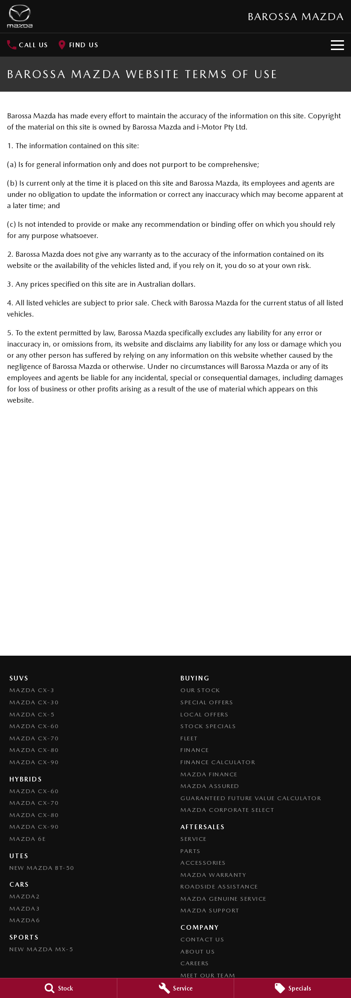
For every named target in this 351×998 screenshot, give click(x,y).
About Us (197, 951)
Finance (194, 749)
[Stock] (58, 988)
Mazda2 (24, 896)
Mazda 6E (27, 838)
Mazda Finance (209, 774)
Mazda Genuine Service (223, 898)
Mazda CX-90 (34, 762)
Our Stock (200, 690)
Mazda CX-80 (34, 749)
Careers (194, 963)
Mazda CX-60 (34, 726)
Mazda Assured (210, 785)
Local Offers (204, 714)
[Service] (175, 988)
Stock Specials (208, 726)
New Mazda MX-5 (41, 949)
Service (193, 838)
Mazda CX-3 (32, 690)
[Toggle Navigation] (337, 45)
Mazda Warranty (213, 874)
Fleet (189, 738)
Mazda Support (210, 910)
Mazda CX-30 (34, 702)
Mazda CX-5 (32, 714)
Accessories (203, 862)
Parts (190, 850)
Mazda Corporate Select (227, 809)
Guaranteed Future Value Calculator (250, 798)
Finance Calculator (217, 762)
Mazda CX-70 (34, 738)
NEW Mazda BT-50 (42, 867)
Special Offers (206, 702)
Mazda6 (24, 920)
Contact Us (202, 939)
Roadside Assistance (219, 886)
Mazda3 (24, 908)
